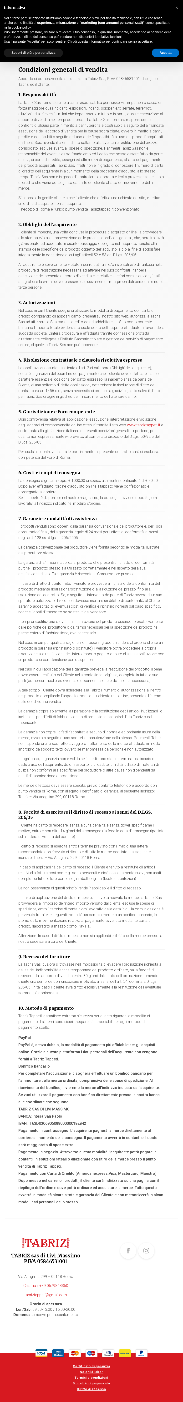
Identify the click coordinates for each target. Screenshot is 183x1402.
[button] (177, 7)
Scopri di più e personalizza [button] (33, 53)
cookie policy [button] (21, 27)
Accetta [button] (165, 53)
